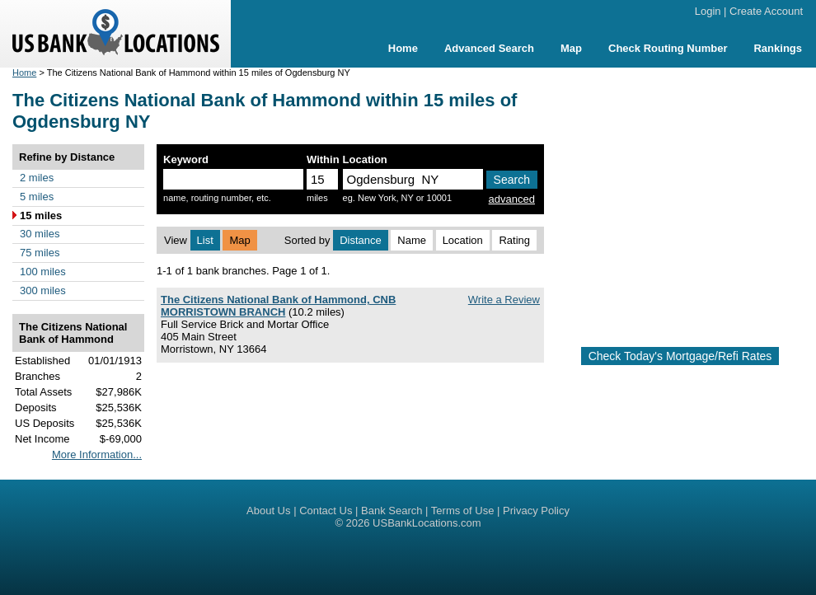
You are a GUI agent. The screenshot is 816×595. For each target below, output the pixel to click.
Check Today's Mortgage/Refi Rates (680, 356)
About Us (268, 510)
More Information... (97, 454)
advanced (512, 199)
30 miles (39, 233)
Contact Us (325, 510)
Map (571, 48)
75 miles (39, 252)
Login (708, 11)
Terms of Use (463, 510)
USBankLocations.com (427, 523)
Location (463, 240)
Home (403, 48)
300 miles (43, 290)
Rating (514, 240)
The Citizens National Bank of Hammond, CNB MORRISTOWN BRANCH (278, 305)
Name (411, 240)
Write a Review (504, 299)
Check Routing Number (667, 48)
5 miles (37, 196)
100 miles (43, 271)
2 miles (37, 177)
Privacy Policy (536, 510)
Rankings (777, 48)
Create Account (766, 11)
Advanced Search (489, 48)
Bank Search (391, 510)
